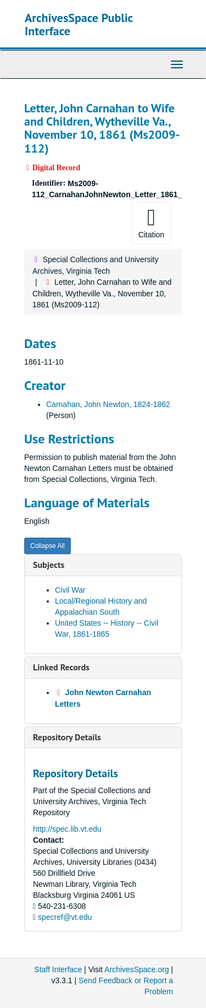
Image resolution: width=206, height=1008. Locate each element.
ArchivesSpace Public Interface (79, 24)
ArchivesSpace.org (136, 969)
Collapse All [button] (47, 546)
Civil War (70, 590)
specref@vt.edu (65, 917)
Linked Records (61, 667)
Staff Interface (58, 969)
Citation (151, 222)
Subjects (48, 564)
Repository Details (67, 737)
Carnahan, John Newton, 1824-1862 (108, 404)
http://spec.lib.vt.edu (67, 829)
